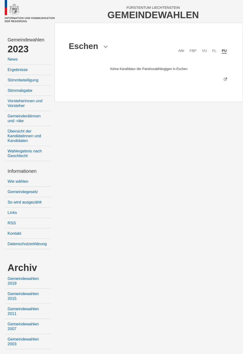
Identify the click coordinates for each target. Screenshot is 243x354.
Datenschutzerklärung (27, 244)
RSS (12, 223)
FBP (193, 51)
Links (12, 212)
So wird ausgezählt (25, 202)
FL (214, 51)
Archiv (22, 268)
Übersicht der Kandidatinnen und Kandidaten (24, 136)
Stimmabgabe (20, 90)
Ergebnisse (18, 69)
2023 (18, 49)
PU (224, 51)
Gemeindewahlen (26, 39)
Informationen (22, 171)
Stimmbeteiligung (23, 80)
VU (204, 51)
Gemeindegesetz (23, 192)
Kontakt (14, 233)
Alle (181, 51)
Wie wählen (18, 181)
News (13, 59)
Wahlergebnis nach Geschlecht (25, 153)
